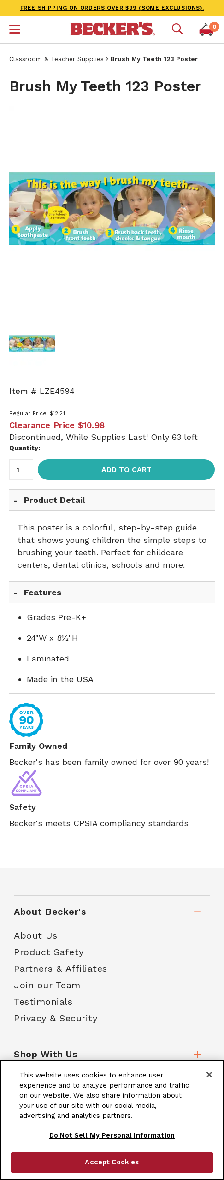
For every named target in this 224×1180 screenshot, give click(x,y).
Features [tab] (42, 592)
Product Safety (48, 952)
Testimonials (43, 1001)
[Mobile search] (177, 29)
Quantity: (24, 447)
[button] (14, 30)
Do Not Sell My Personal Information (112, 1135)
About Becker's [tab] (50, 911)
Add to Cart (126, 469)
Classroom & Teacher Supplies (56, 59)
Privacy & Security (55, 1018)
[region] (112, 1120)
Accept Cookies (112, 1162)
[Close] (209, 1075)
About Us (35, 935)
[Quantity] (21, 469)
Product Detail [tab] (54, 500)
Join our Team (47, 985)
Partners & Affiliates (60, 968)
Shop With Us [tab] (45, 1054)
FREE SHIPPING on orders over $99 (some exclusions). (112, 8)
